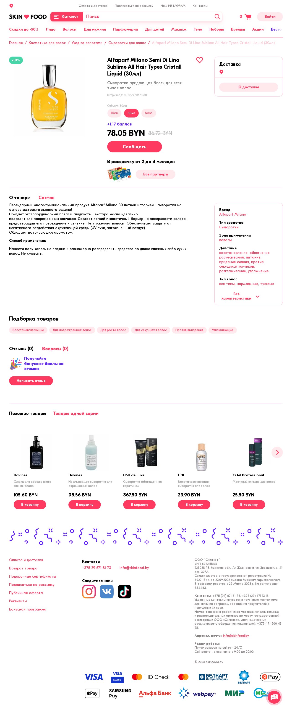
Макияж (178, 29)
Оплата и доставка (93, 6)
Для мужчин (95, 29)
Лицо (50, 29)
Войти (270, 17)
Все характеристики (241, 296)
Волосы (69, 29)
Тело (198, 29)
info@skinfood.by (134, 568)
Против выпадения (189, 330)
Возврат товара (23, 568)
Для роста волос (113, 330)
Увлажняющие (222, 330)
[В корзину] (30, 504)
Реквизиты (18, 601)
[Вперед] (277, 452)
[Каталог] (66, 16)
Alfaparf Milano (232, 214)
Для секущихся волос (151, 330)
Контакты (200, 6)
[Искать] (217, 16)
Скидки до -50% (24, 29)
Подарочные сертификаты (32, 576)
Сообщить (134, 146)
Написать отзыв (31, 381)
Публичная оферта (26, 593)
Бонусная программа (27, 609)
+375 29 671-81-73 (96, 568)
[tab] (19, 198)
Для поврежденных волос (72, 330)
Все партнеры (155, 174)
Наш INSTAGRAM (173, 6)
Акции (258, 29)
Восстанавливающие (28, 330)
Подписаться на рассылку (134, 6)
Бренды (238, 29)
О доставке (248, 87)
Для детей (154, 29)
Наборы (216, 29)
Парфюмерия (125, 29)
